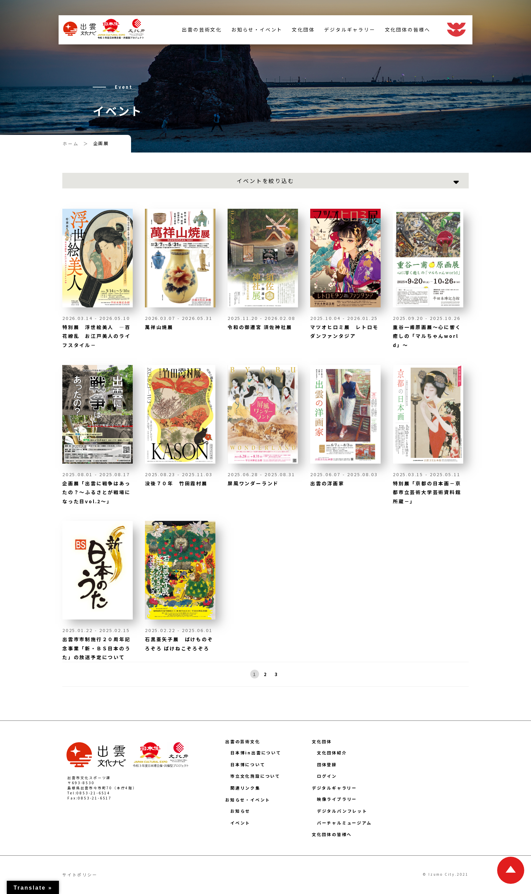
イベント (240, 823)
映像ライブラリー (337, 799)
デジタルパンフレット (342, 811)
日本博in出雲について (255, 752)
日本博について (248, 764)
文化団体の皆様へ (403, 31)
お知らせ (240, 811)
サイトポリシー (80, 874)
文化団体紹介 (332, 752)
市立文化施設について (255, 776)
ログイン (327, 776)
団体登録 (327, 764)
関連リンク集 (245, 788)
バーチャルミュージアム (344, 823)
